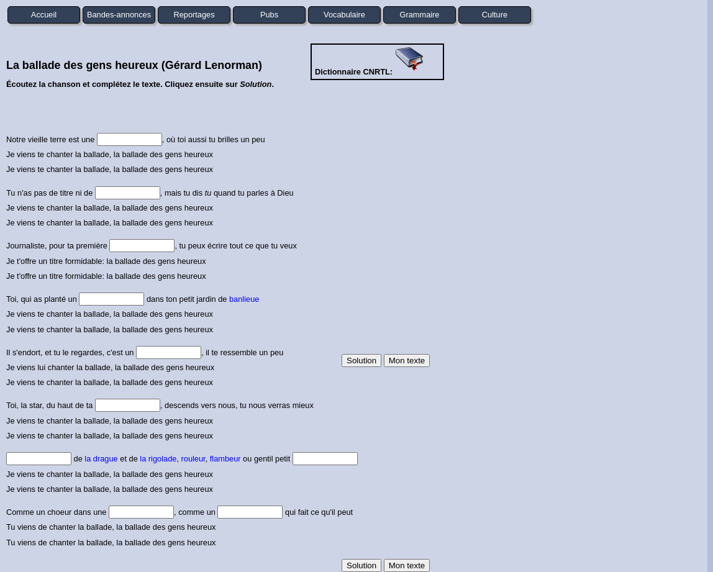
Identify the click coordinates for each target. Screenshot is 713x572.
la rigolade (158, 458)
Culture (494, 14)
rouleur (193, 458)
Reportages (193, 14)
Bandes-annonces (119, 14)
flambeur (225, 458)
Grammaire (420, 14)
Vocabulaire (344, 14)
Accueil (44, 14)
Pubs (269, 14)
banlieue (244, 299)
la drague (100, 458)
